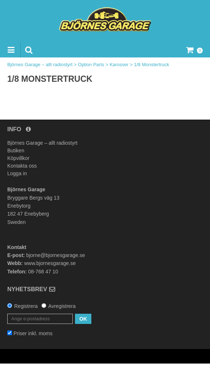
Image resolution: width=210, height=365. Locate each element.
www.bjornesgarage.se (50, 263)
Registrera (26, 306)
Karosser (119, 64)
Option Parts (91, 64)
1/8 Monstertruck (151, 64)
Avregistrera (62, 306)
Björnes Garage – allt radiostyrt (39, 64)
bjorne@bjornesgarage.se (55, 255)
